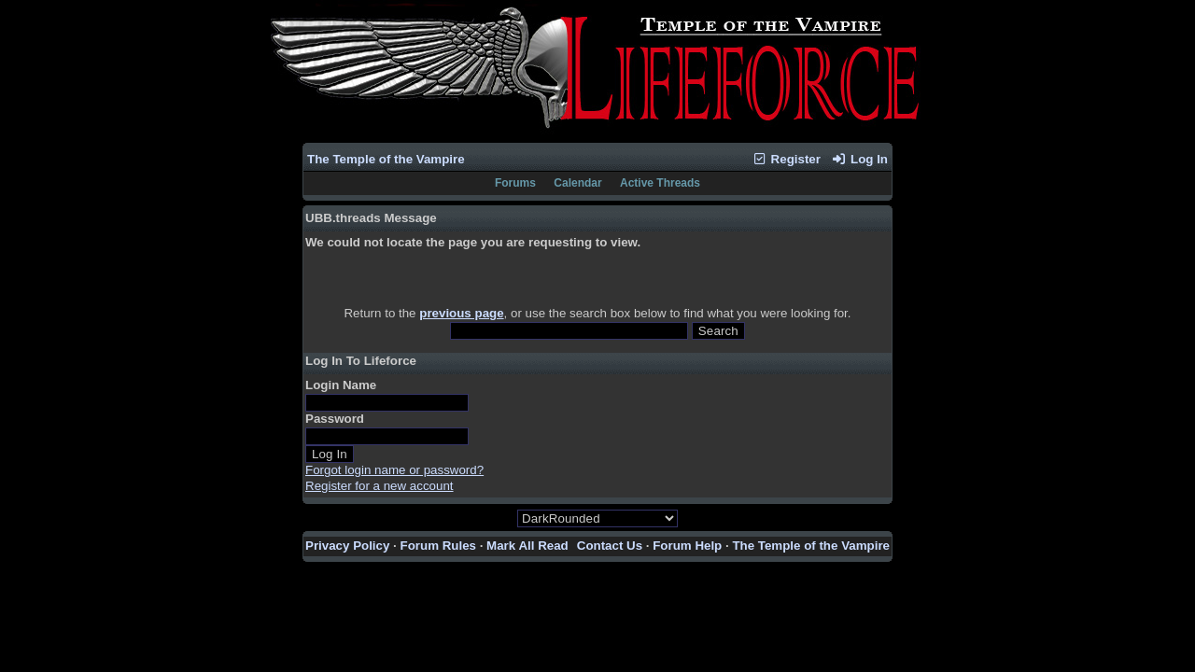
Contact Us (609, 546)
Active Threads (660, 182)
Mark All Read (527, 546)
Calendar (577, 182)
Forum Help (687, 546)
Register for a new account (379, 486)
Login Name (340, 385)
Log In (860, 159)
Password (334, 419)
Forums (515, 182)
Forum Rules (438, 546)
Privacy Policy (347, 546)
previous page (461, 313)
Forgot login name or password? (394, 470)
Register (786, 159)
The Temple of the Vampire (386, 159)
